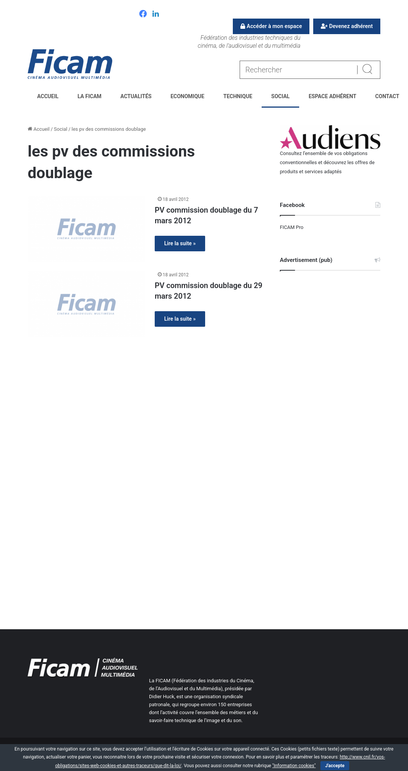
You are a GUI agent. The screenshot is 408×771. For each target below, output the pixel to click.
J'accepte (334, 765)
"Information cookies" (294, 765)
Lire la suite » (180, 243)
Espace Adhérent (332, 96)
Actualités (136, 96)
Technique (237, 96)
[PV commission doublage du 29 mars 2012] (86, 304)
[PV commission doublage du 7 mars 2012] (86, 229)
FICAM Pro (291, 227)
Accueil (47, 96)
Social (280, 96)
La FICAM (89, 96)
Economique (187, 96)
